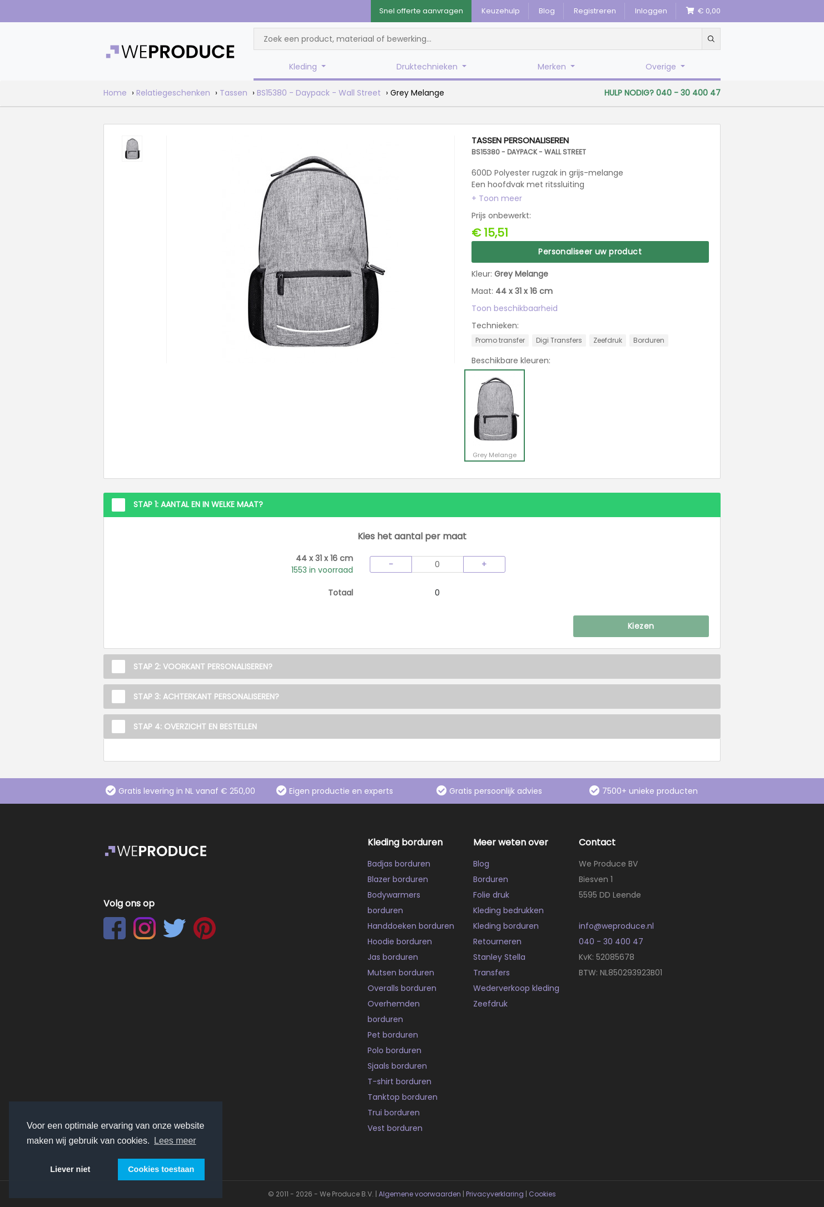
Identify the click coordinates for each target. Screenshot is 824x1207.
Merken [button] (553, 66)
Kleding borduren (506, 925)
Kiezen (641, 626)
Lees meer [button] (175, 1140)
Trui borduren (394, 1112)
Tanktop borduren (403, 1097)
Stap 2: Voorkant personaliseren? (202, 666)
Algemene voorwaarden (420, 1194)
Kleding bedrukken (508, 910)
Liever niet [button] (70, 1169)
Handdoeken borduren (411, 925)
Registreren (595, 11)
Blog (547, 11)
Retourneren (497, 941)
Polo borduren (394, 1050)
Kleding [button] (304, 66)
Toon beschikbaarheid (514, 308)
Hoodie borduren (400, 941)
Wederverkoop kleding (516, 988)
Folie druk (491, 894)
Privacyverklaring (495, 1194)
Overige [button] (662, 66)
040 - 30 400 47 (611, 941)
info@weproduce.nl (616, 925)
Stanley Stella (499, 957)
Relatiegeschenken (173, 92)
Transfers (491, 972)
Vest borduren (395, 1128)
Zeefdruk (490, 1003)
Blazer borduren (398, 879)
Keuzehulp (501, 11)
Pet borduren (393, 1034)
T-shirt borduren (399, 1081)
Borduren (490, 879)
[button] (496, 198)
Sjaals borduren (397, 1065)
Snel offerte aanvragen (421, 11)
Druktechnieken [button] (428, 66)
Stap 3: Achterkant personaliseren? (206, 696)
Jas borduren (393, 957)
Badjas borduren (399, 863)
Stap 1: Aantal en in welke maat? (198, 504)
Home (115, 92)
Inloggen (651, 11)
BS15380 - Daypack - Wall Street (319, 92)
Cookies (542, 1194)
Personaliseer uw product (590, 251)
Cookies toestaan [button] (161, 1169)
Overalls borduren (402, 988)
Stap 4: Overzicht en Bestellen (195, 726)
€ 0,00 (703, 11)
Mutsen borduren (401, 972)
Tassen (233, 92)
